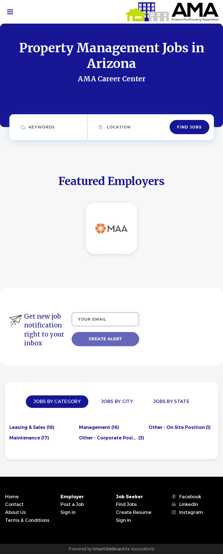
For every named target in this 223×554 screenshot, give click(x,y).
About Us (15, 512)
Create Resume (133, 512)
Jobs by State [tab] (171, 401)
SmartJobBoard (108, 548)
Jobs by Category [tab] (57, 401)
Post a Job (72, 504)
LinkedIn (188, 504)
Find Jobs (189, 127)
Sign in (68, 512)
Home (12, 496)
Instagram (191, 512)
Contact (14, 504)
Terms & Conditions (27, 520)
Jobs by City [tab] (117, 401)
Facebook (190, 496)
